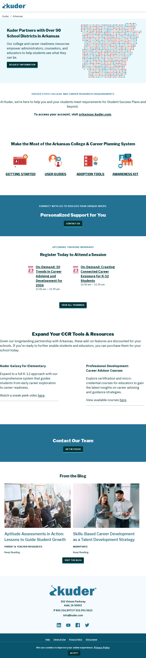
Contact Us (73, 223)
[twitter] (87, 626)
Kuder (5, 16)
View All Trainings (73, 305)
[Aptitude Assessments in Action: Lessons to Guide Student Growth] (37, 526)
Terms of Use (59, 639)
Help (47, 639)
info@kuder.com (73, 615)
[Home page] (14, 5)
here (41, 395)
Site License (91, 639)
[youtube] (68, 626)
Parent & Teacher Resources (23, 546)
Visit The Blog (73, 560)
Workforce (80, 546)
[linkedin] (59, 626)
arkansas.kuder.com (95, 114)
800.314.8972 (64, 610)
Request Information (22, 64)
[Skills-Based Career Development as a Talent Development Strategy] (106, 526)
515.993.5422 (84, 610)
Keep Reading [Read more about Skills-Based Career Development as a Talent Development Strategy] (81, 552)
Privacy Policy (102, 647)
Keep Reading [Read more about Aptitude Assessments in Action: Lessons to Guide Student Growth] (12, 552)
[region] (73, 650)
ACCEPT (74, 653)
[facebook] (78, 626)
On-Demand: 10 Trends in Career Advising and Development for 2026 (49, 276)
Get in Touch (73, 449)
